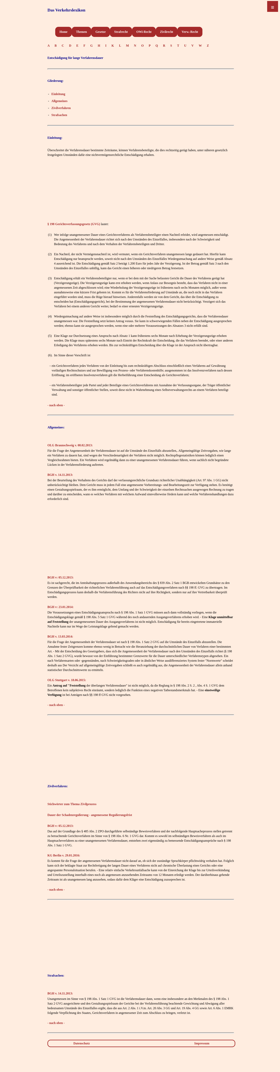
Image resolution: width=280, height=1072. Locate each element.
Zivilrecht (166, 31)
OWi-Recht (143, 31)
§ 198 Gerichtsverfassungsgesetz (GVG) (73, 224)
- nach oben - (56, 405)
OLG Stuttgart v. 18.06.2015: (66, 680)
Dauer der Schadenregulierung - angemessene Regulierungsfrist (89, 815)
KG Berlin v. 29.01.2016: (63, 855)
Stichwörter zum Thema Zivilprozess (71, 804)
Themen (81, 31)
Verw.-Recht (190, 31)
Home (63, 31)
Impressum (201, 1043)
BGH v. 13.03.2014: (60, 636)
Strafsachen (59, 115)
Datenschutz (81, 1043)
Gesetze (100, 31)
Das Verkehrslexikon (66, 10)
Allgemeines (59, 101)
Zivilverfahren (61, 108)
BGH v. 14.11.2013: (60, 474)
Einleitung (58, 94)
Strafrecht (121, 31)
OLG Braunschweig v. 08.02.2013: (70, 445)
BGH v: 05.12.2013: (60, 577)
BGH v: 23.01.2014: (60, 607)
